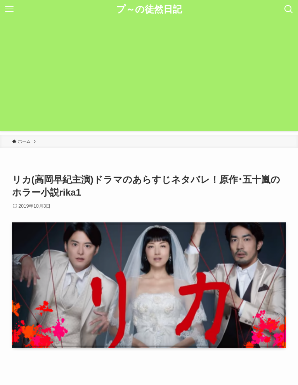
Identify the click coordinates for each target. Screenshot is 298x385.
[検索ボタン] (288, 9)
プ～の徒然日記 (149, 9)
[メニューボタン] (9, 9)
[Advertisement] (149, 77)
